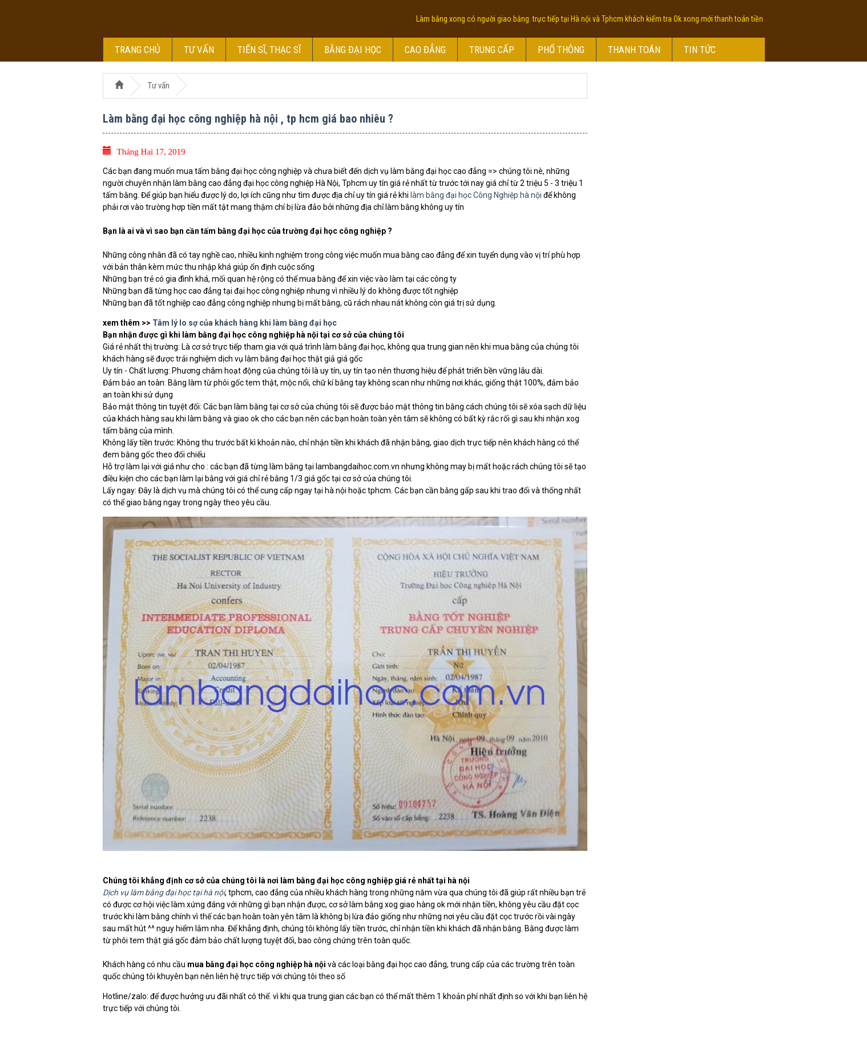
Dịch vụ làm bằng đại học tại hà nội (164, 892)
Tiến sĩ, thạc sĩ (269, 49)
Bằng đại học (352, 49)
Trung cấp (491, 49)
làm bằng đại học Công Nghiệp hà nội (476, 195)
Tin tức (700, 49)
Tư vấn (199, 49)
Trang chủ (137, 49)
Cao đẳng (425, 49)
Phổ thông (561, 49)
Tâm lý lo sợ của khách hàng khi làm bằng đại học (244, 322)
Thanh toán (634, 49)
